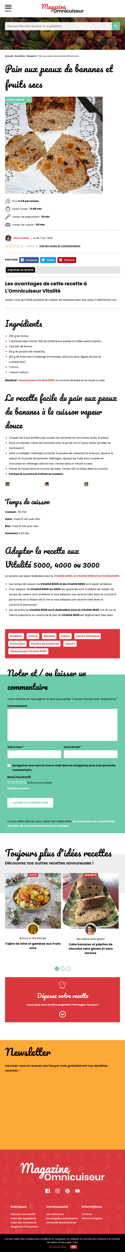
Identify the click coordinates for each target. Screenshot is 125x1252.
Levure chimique (87, 636)
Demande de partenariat (61, 1221)
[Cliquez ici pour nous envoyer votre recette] (62, 1014)
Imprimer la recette (20, 269)
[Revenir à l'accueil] (62, 8)
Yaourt (70, 643)
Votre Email (73, 747)
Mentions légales (92, 1217)
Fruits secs (17, 643)
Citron (32, 636)
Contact (87, 1213)
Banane (49, 636)
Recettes (20, 56)
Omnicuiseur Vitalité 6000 (37, 380)
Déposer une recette (23, 1213)
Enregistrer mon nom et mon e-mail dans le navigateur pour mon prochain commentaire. (64, 767)
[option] (33, 915)
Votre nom (15, 747)
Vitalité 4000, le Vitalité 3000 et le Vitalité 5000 (86, 576)
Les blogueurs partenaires (62, 1217)
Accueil (9, 56)
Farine (65, 636)
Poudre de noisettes (45, 643)
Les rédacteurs (55, 1213)
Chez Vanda (21, 238)
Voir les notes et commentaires (59, 246)
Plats (33, 874)
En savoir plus (57, 1246)
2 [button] (62, 968)
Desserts (31, 56)
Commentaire (17, 706)
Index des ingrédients (23, 1217)
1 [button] (56, 968)
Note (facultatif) (19, 777)
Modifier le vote (18, 788)
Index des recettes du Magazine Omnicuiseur (24, 1223)
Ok (73, 1246)
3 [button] (68, 968)
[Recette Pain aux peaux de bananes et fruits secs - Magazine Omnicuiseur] (62, 1171)
